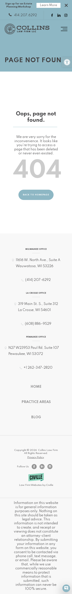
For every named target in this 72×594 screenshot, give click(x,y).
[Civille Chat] (66, 588)
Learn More (48, 5)
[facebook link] (52, 15)
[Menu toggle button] (64, 29)
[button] (67, 62)
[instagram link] (65, 15)
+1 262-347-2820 (37, 367)
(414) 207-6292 (38, 280)
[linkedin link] (58, 15)
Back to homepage (36, 195)
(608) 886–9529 (38, 324)
